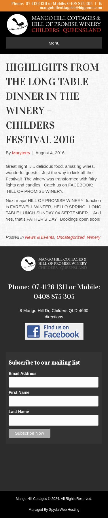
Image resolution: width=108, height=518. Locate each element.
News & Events (39, 237)
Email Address (23, 373)
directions (54, 316)
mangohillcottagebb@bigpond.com (71, 7)
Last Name (19, 411)
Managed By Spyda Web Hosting (54, 510)
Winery (94, 237)
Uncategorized (71, 237)
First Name (19, 392)
